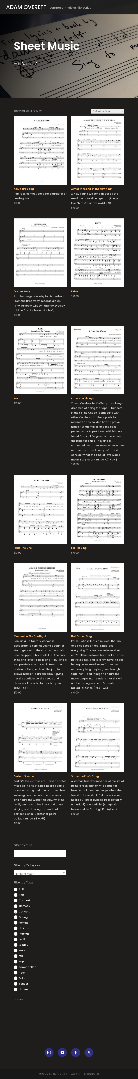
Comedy (24, 906)
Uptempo (25, 989)
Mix (21, 956)
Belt (21, 895)
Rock (22, 972)
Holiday (24, 928)
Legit (22, 939)
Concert (24, 911)
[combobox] (40, 872)
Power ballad (27, 967)
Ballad (23, 889)
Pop (21, 961)
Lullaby (23, 945)
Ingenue (24, 934)
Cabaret (24, 900)
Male (22, 950)
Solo (22, 978)
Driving (23, 917)
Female (23, 923)
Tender (23, 983)
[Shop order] (107, 111)
